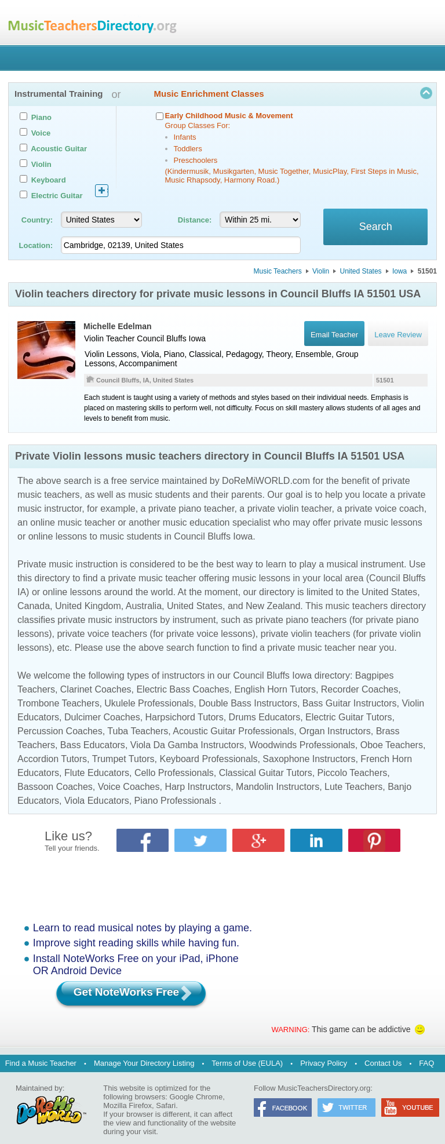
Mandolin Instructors (277, 787)
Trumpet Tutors (123, 759)
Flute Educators (96, 773)
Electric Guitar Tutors (348, 717)
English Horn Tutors (275, 689)
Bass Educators (92, 745)
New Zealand (273, 606)
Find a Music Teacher (40, 1063)
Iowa (399, 271)
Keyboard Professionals (208, 759)
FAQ (426, 1063)
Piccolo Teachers (353, 773)
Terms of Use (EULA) (247, 1063)
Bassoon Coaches (55, 787)
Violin (320, 271)
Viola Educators (96, 801)
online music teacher (72, 522)
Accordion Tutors (52, 759)
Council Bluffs (161, 338)
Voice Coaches (129, 787)
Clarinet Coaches (96, 689)
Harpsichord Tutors (184, 717)
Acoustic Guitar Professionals (233, 731)
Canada (33, 606)
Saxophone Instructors (308, 759)
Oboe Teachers (391, 745)
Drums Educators (265, 717)
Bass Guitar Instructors (349, 703)
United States (361, 271)
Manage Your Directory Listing (144, 1063)
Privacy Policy (323, 1063)
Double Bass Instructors (248, 703)
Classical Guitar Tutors (265, 773)
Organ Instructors (335, 731)
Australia (144, 606)
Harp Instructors (198, 787)
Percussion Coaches (60, 731)
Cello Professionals (174, 773)
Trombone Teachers (58, 703)
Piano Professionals (175, 801)
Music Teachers (278, 271)
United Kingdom (88, 606)
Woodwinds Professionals (302, 745)
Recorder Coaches (359, 689)
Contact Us (383, 1063)
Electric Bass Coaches (182, 689)
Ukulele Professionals (149, 703)
